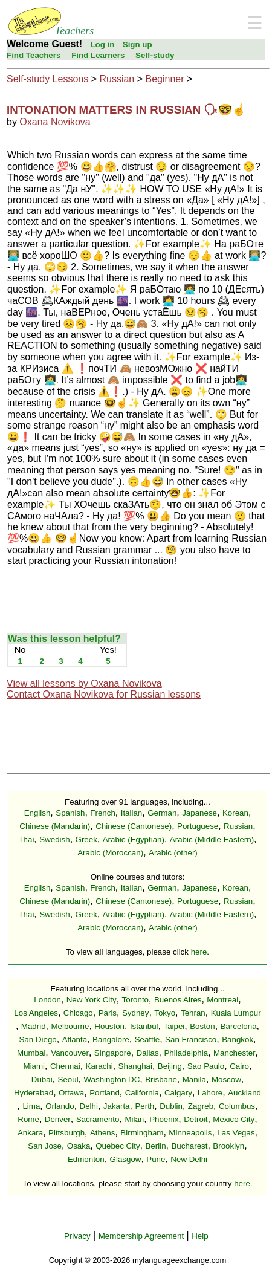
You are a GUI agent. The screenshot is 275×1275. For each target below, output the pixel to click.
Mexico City (233, 1119)
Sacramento (98, 1119)
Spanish (70, 812)
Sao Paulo (206, 1066)
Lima (31, 1106)
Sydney (135, 1012)
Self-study (154, 55)
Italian (132, 812)
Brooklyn (228, 1145)
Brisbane (161, 1079)
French (102, 812)
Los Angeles (36, 1012)
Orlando (59, 1106)
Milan (134, 1119)
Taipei (173, 1026)
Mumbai (31, 1052)
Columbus (237, 1106)
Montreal (222, 999)
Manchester (234, 1052)
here (199, 951)
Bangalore (110, 1039)
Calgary (178, 1092)
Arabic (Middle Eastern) (212, 839)
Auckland (244, 1092)
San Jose (45, 1145)
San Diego (38, 1039)
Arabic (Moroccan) (110, 852)
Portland (104, 1092)
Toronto (135, 999)
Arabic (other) (173, 852)
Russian (116, 79)
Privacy (77, 1236)
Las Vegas (235, 1132)
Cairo (239, 1066)
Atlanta (75, 1039)
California (142, 1092)
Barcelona (239, 1026)
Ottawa (71, 1092)
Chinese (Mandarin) (54, 826)
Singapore (112, 1052)
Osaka (79, 1145)
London (47, 999)
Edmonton (86, 1159)
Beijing (170, 1066)
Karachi (99, 1066)
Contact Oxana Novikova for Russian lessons (104, 694)
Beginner (164, 79)
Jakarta (116, 1106)
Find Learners (98, 55)
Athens (102, 1132)
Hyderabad (33, 1092)
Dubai (42, 1079)
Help (200, 1236)
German (161, 812)
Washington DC (111, 1079)
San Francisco (190, 1039)
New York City (91, 999)
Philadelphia (186, 1052)
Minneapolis (190, 1132)
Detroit (195, 1119)
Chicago (78, 1012)
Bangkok (237, 1039)
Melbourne (70, 1026)
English (37, 812)
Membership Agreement (141, 1236)
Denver (58, 1119)
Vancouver (70, 1052)
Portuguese (197, 826)
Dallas (148, 1052)
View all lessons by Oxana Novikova (84, 683)
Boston (202, 1026)
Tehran (193, 1012)
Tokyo (164, 1012)
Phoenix (163, 1119)
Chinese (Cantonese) (133, 826)
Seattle (147, 1039)
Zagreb (200, 1106)
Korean (235, 812)
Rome (28, 1119)
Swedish (54, 839)
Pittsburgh (66, 1132)
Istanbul (144, 1026)
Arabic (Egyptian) (133, 839)
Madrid (33, 1026)
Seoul (68, 1079)
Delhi (89, 1106)
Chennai (65, 1066)
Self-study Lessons (47, 79)
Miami (34, 1066)
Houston (109, 1026)
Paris (108, 1012)
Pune (155, 1159)
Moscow (226, 1079)
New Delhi (188, 1159)
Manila (194, 1079)
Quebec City (117, 1145)
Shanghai (135, 1066)
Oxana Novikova (54, 122)
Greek (86, 839)
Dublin (171, 1106)
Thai (26, 839)
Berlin (155, 1145)
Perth (144, 1106)
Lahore (210, 1092)
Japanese (199, 812)
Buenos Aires (178, 999)
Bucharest (189, 1145)
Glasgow (125, 1159)
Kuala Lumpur (236, 1012)
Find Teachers (33, 55)
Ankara (30, 1132)
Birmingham (141, 1132)
